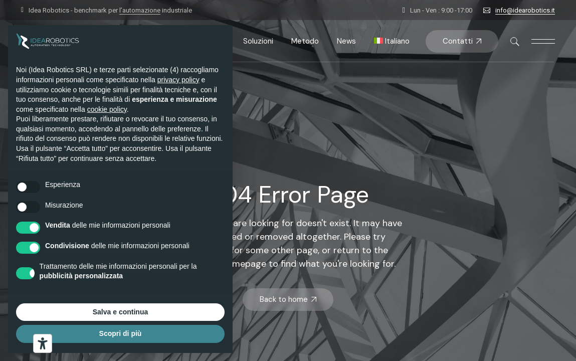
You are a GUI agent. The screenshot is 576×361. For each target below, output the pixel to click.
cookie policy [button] (107, 109)
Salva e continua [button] (120, 312)
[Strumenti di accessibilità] (42, 343)
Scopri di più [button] (120, 333)
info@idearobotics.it (525, 10)
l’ (139, 10)
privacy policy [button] (178, 80)
